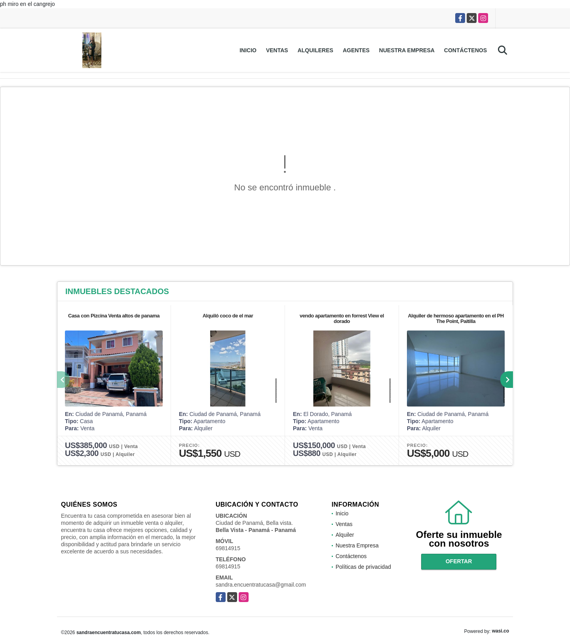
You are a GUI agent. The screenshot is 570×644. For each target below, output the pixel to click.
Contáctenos (465, 50)
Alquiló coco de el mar (228, 316)
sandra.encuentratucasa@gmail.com (261, 584)
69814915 (228, 548)
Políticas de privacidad (363, 567)
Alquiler (345, 535)
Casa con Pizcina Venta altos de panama (114, 316)
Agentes (356, 50)
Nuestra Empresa (407, 50)
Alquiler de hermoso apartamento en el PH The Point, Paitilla (456, 318)
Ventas (277, 50)
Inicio (247, 50)
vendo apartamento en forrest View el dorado (342, 318)
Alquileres (315, 50)
